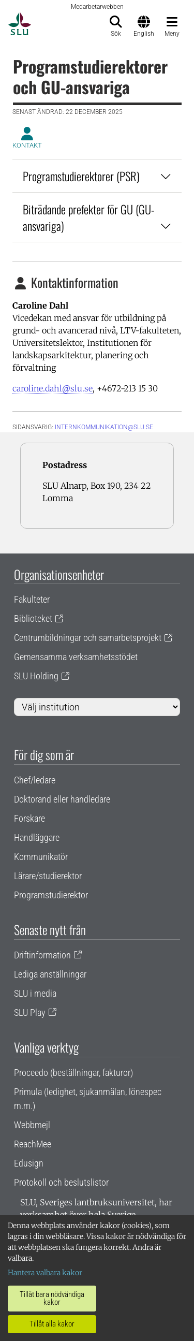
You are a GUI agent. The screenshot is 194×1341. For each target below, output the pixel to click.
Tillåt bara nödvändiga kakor (52, 1298)
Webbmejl (32, 1124)
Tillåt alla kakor (51, 1324)
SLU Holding (36, 675)
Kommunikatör (41, 856)
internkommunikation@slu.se (104, 427)
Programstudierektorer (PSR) (97, 175)
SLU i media (35, 993)
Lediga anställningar (50, 974)
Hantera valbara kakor (45, 1272)
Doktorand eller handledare (62, 799)
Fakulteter (32, 599)
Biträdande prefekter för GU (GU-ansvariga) (97, 217)
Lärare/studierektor (48, 875)
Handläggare (36, 837)
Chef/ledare (34, 780)
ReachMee (32, 1144)
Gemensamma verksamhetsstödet (76, 656)
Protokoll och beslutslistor (61, 1182)
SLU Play (30, 1012)
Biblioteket (33, 618)
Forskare (29, 818)
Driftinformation (42, 955)
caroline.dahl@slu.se (52, 388)
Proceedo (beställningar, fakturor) (73, 1072)
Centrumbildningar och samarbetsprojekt (87, 637)
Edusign (28, 1163)
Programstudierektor (51, 895)
